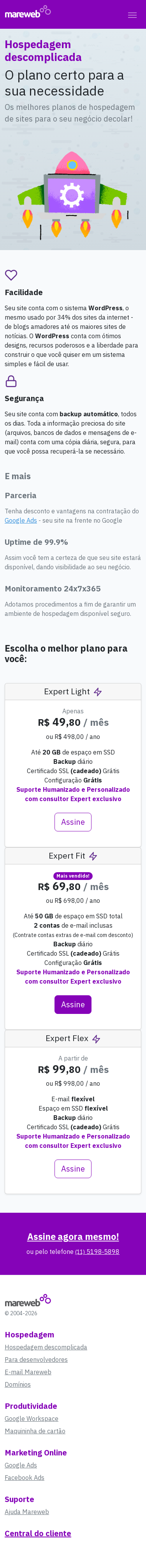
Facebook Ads (24, 1477)
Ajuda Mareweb (27, 1512)
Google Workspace (31, 1418)
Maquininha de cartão (35, 1431)
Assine (73, 822)
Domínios (18, 1384)
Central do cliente (38, 1533)
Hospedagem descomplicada (46, 1347)
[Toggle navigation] (132, 14)
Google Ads (21, 520)
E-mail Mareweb (28, 1372)
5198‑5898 (97, 1251)
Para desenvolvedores (36, 1359)
